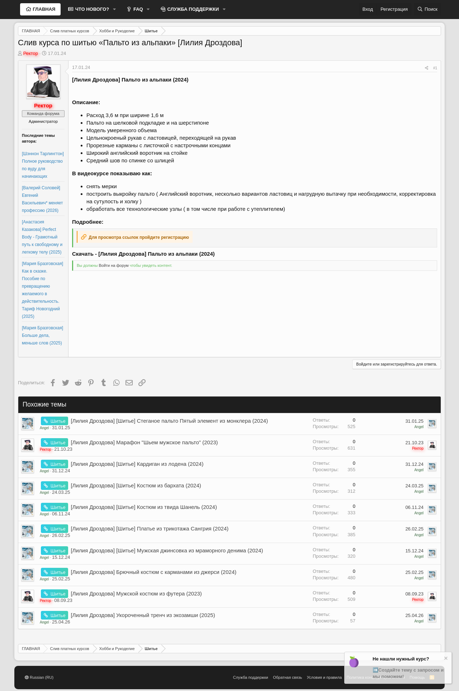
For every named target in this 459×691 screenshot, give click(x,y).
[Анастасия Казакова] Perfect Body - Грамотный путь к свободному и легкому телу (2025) (42, 237)
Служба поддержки (250, 677)
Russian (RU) (39, 677)
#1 (435, 68)
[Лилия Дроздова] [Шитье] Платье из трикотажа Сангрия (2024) (149, 528)
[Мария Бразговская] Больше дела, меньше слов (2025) (42, 335)
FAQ (137, 9)
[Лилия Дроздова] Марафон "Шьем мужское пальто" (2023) (144, 442)
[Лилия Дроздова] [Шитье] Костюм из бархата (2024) (136, 485)
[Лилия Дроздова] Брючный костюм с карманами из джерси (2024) (153, 572)
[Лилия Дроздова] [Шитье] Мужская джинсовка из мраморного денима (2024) (167, 550)
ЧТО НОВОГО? (91, 9)
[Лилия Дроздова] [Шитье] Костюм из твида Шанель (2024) (144, 507)
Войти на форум (113, 265)
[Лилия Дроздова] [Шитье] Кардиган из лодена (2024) (137, 464)
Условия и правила (324, 677)
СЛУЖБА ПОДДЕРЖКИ (192, 9)
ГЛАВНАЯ (44, 9)
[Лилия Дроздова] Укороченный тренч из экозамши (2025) (143, 615)
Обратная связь (287, 677)
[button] (114, 9)
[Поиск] (427, 9)
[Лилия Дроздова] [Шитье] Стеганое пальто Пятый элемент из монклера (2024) (169, 421)
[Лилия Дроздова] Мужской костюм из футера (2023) (136, 593)
